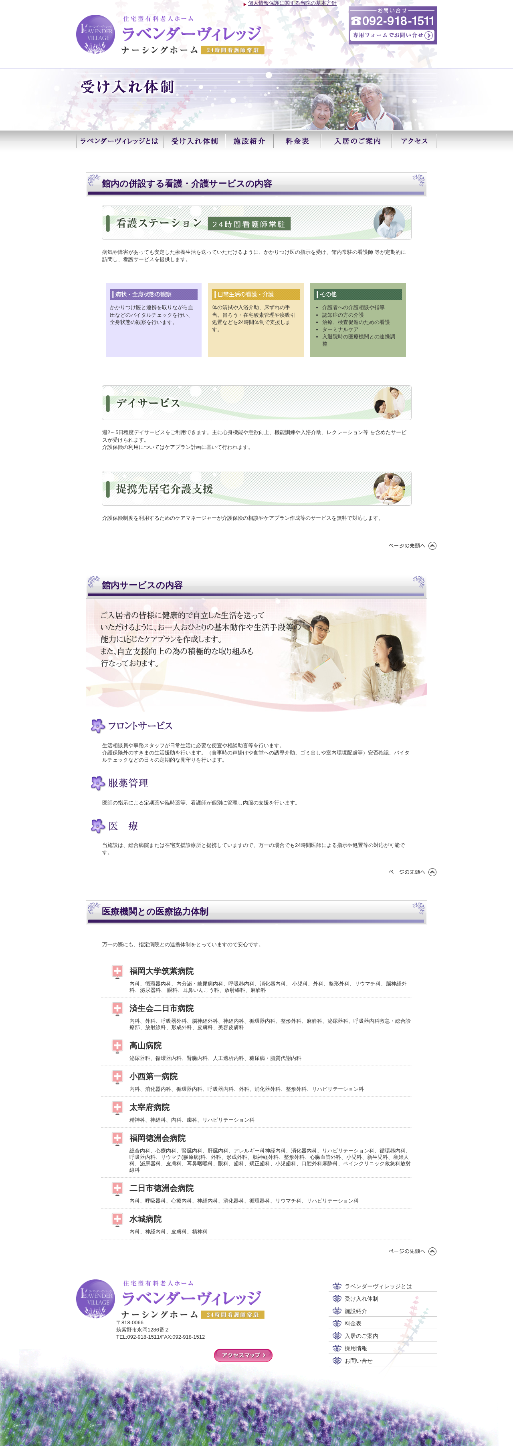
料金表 (297, 141)
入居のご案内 (356, 141)
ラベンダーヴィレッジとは (119, 141)
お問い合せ (359, 1361)
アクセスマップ (243, 1355)
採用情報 (356, 1348)
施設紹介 (249, 141)
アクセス (414, 141)
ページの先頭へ (413, 546)
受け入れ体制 (194, 141)
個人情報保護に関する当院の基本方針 (292, 3)
